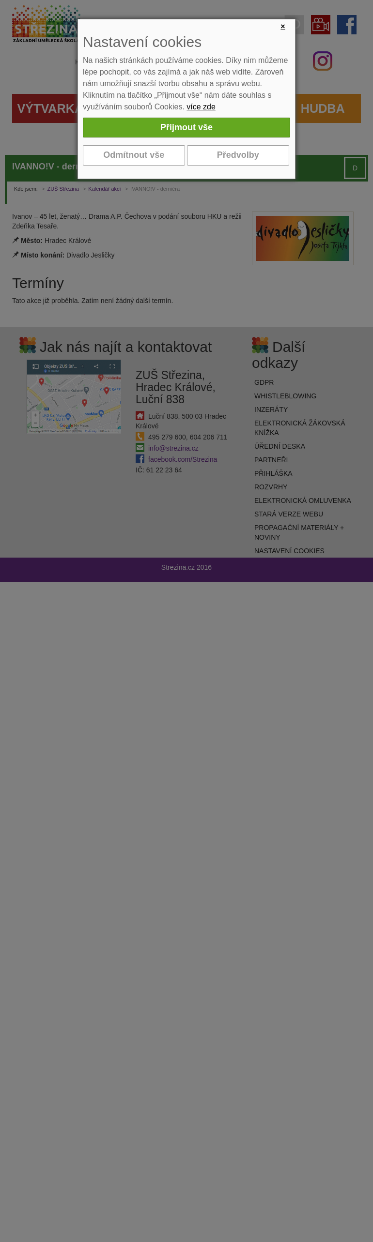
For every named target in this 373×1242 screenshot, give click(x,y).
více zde (201, 107)
